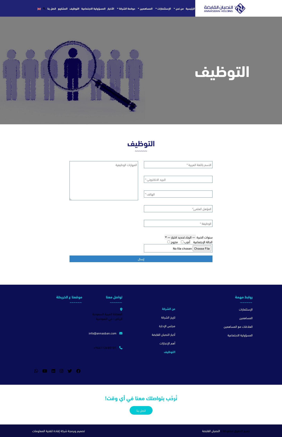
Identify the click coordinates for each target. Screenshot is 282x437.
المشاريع (63, 8)
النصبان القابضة (211, 430)
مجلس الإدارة (167, 325)
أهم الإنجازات (167, 343)
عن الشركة (168, 308)
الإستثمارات (164, 8)
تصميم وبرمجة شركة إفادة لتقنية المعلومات (58, 430)
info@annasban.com (105, 333)
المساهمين (146, 8)
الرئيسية (190, 8)
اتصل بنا (51, 8)
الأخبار (111, 8)
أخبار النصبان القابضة (163, 334)
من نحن (179, 8)
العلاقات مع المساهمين (238, 326)
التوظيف (74, 8)
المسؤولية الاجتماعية (93, 8)
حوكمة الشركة (126, 8)
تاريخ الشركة (168, 317)
